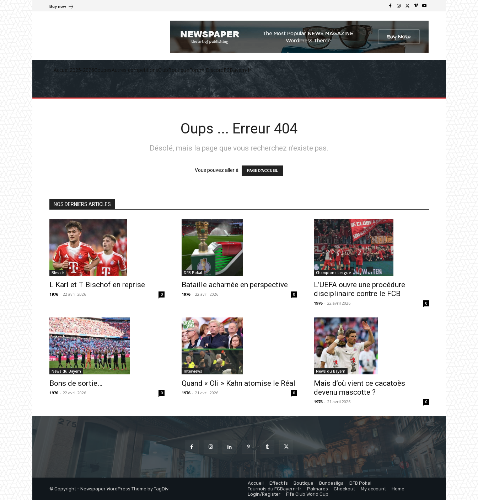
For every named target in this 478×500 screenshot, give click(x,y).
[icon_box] (61, 7)
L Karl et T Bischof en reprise (97, 284)
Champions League (333, 272)
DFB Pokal (193, 272)
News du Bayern (66, 371)
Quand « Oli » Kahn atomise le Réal (238, 383)
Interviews (193, 371)
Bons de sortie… (75, 383)
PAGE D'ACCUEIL (262, 170)
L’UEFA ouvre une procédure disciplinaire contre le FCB (359, 289)
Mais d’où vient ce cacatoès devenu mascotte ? (359, 387)
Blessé (58, 272)
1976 (53, 294)
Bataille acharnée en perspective (235, 284)
